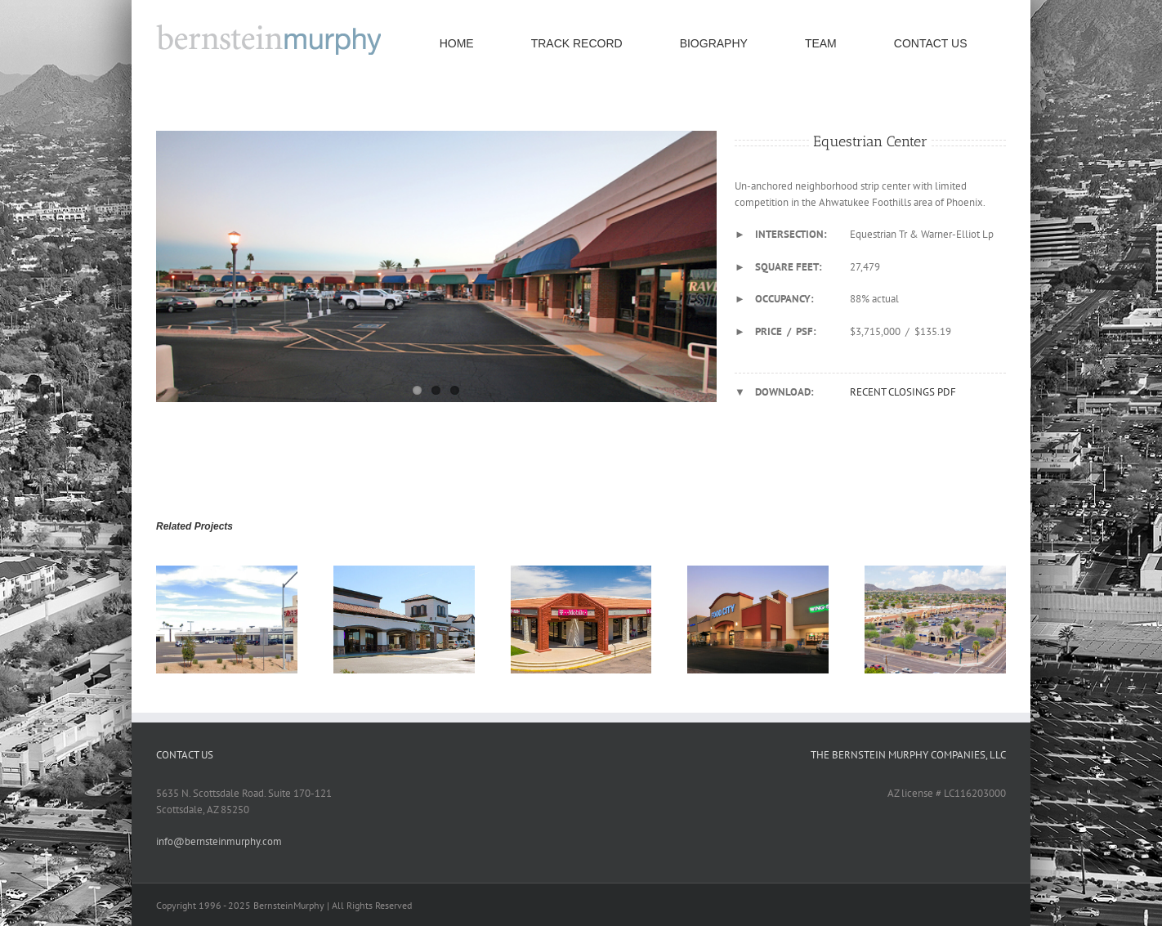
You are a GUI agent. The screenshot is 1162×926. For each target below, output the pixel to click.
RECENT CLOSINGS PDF (903, 392)
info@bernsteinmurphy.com (219, 841)
